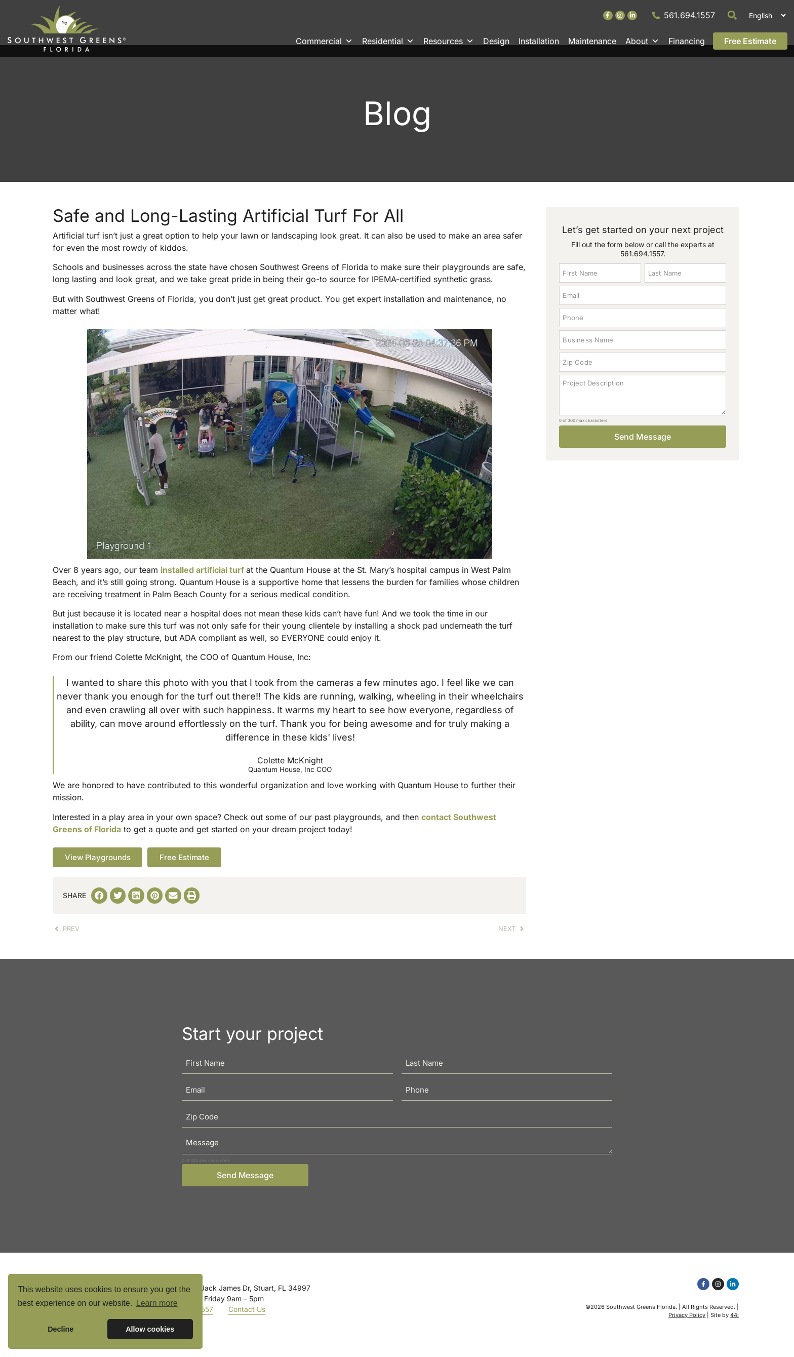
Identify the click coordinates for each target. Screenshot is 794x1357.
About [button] (642, 41)
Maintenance (592, 41)
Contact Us (246, 1321)
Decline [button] (60, 1329)
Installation (539, 41)
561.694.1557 (689, 15)
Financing (686, 41)
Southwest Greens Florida (641, 1319)
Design (496, 41)
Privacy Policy (686, 1327)
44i (734, 1327)
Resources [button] (448, 41)
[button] (732, 15)
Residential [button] (388, 41)
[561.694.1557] (656, 15)
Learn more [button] (157, 1303)
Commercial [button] (324, 41)
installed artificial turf (202, 581)
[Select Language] (765, 15)
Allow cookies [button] (150, 1329)
